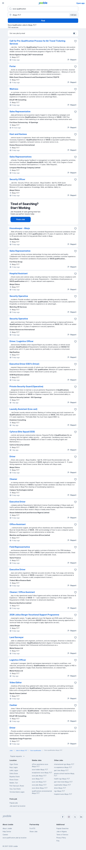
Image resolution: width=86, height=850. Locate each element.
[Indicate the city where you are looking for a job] (43, 15)
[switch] (74, 33)
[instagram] (69, 817)
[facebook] (62, 817)
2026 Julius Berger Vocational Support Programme (34, 617)
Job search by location (17, 808)
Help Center (7, 831)
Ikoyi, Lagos (14, 769)
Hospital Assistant (19, 276)
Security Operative (19, 298)
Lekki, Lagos (14, 773)
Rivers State (14, 782)
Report (71, 60)
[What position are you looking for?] (43, 8)
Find (43, 21)
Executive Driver (17, 504)
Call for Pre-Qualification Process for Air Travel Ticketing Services (37, 42)
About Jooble (7, 828)
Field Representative (20, 549)
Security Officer (17, 179)
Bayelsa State (15, 779)
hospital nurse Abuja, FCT (63, 796)
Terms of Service (62, 835)
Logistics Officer (18, 662)
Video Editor (16, 685)
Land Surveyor (17, 639)
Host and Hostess (18, 134)
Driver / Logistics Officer (21, 343)
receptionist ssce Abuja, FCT (42, 775)
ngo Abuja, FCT (59, 793)
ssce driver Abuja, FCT (40, 790)
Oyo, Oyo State (15, 791)
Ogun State (14, 766)
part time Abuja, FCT (61, 773)
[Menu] (3, 3)
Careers (5, 835)
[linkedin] (81, 817)
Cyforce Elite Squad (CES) (22, 434)
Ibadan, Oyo (14, 785)
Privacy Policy (61, 838)
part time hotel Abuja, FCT (63, 784)
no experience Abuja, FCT (63, 769)
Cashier (13, 707)
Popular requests (17, 758)
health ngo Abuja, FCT (62, 781)
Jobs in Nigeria (61, 831)
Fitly (57, 841)
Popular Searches (62, 828)
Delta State (14, 776)
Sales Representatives (21, 157)
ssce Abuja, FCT (37, 781)
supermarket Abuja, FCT (62, 787)
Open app (80, 3)
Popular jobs (14, 805)
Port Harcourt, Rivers (17, 788)
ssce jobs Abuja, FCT (39, 778)
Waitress (14, 89)
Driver (12, 459)
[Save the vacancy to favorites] (75, 41)
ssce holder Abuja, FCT (40, 772)
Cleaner (13, 481)
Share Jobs (33, 831)
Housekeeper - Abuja (20, 230)
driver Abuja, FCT (60, 790)
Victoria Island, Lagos (17, 794)
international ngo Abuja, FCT (64, 766)
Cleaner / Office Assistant (22, 594)
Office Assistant (18, 526)
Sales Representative (20, 111)
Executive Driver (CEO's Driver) (24, 366)
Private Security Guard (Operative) (26, 389)
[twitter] (75, 817)
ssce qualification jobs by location (15, 838)
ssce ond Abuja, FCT (39, 784)
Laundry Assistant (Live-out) (23, 411)
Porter (13, 66)
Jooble (15, 846)
